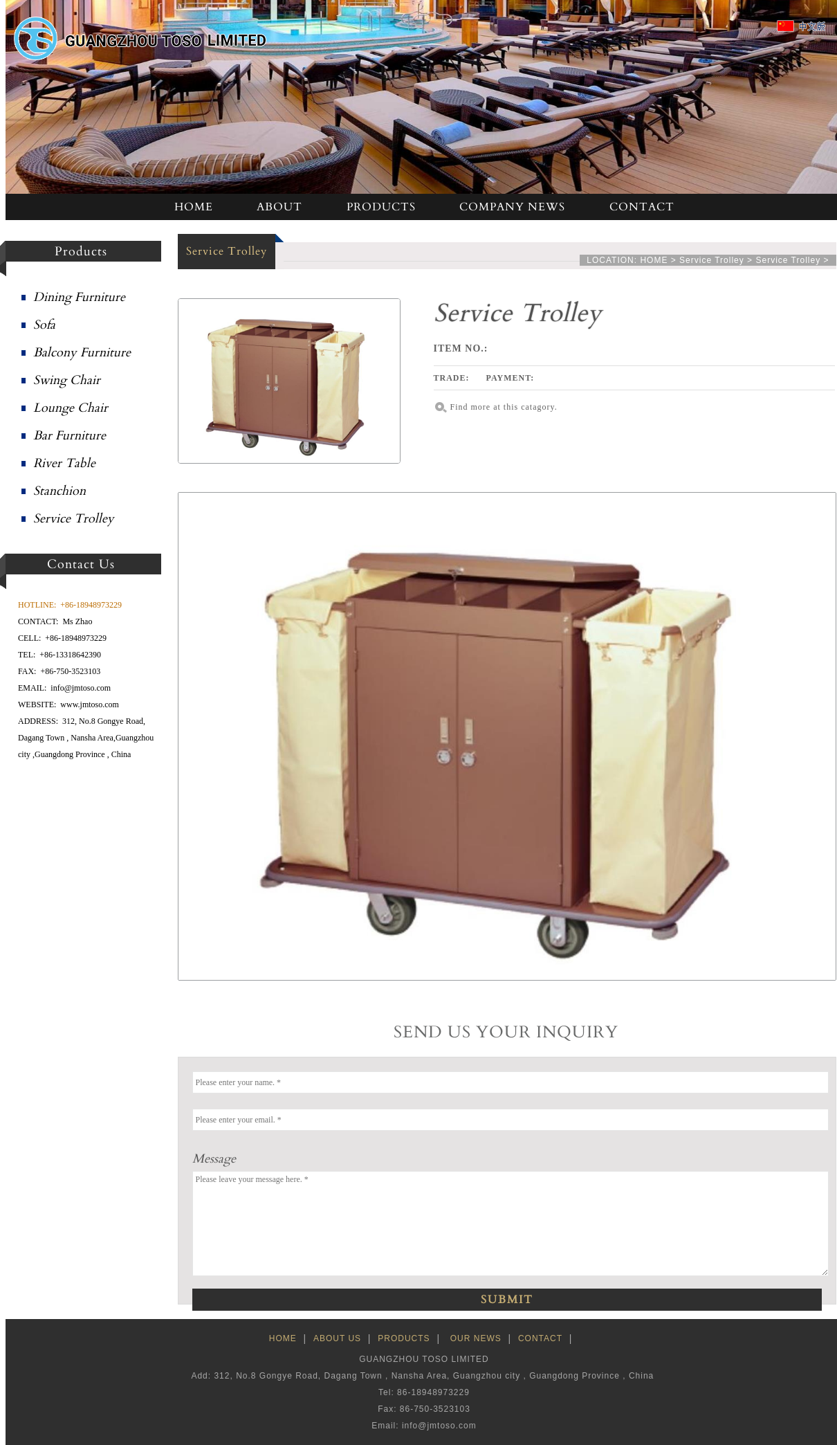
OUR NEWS (476, 1338)
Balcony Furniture (82, 352)
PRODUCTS (381, 207)
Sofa (44, 325)
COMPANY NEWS (512, 207)
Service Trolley (73, 518)
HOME (193, 207)
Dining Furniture (79, 297)
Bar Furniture (69, 435)
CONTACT (641, 207)
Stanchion (59, 491)
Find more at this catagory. (504, 407)
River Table (64, 463)
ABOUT (279, 207)
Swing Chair (66, 380)
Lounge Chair (70, 408)
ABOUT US (337, 1338)
